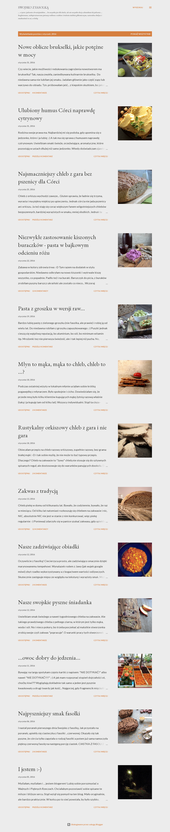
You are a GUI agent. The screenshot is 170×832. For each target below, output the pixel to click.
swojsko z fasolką (33, 7)
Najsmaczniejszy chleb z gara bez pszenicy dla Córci (55, 177)
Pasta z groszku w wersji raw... (51, 308)
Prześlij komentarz (42, 156)
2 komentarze (39, 410)
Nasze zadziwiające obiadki (48, 546)
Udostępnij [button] (24, 93)
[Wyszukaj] (138, 7)
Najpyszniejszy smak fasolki (49, 713)
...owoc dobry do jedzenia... (49, 657)
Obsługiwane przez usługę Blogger (85, 824)
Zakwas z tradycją (38, 491)
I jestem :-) (29, 769)
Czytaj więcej (101, 93)
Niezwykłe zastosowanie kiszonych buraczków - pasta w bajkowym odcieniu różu (57, 244)
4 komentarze (39, 93)
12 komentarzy (40, 529)
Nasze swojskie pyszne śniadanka (55, 602)
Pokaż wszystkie (141, 34)
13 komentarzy (40, 291)
